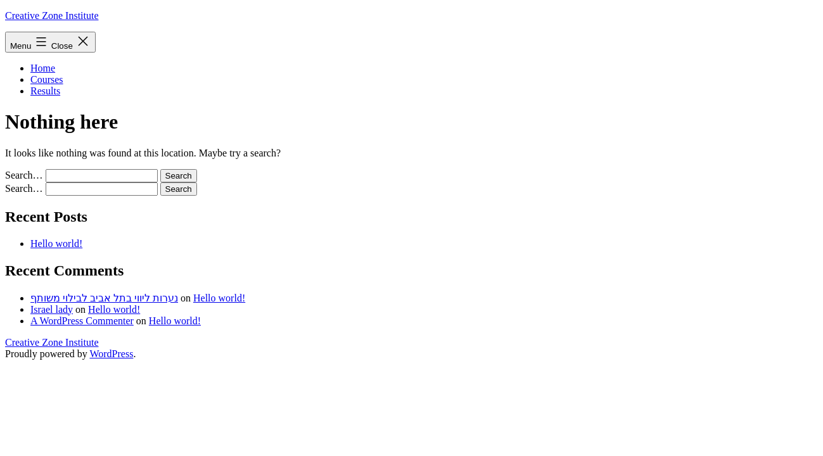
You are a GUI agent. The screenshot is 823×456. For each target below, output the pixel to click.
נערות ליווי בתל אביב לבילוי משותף (104, 298)
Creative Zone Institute (52, 15)
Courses (46, 79)
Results (45, 91)
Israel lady (51, 309)
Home (42, 68)
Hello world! (56, 243)
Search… (24, 175)
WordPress (111, 353)
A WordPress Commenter (82, 320)
